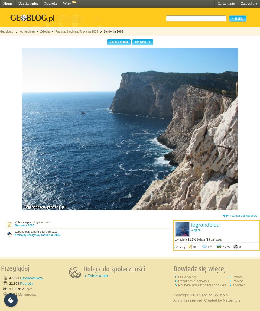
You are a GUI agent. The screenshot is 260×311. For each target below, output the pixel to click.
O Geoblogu (188, 277)
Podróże (50, 3)
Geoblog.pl (7, 31)
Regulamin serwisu (193, 281)
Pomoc (237, 281)
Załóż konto (226, 3)
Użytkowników (31, 278)
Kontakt (238, 285)
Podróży (26, 283)
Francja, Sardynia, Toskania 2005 (76, 31)
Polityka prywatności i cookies (202, 285)
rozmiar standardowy (243, 215)
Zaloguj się (249, 3)
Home (7, 3)
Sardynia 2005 (113, 31)
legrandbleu (27, 31)
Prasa (237, 277)
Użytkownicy (28, 3)
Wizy (67, 3)
